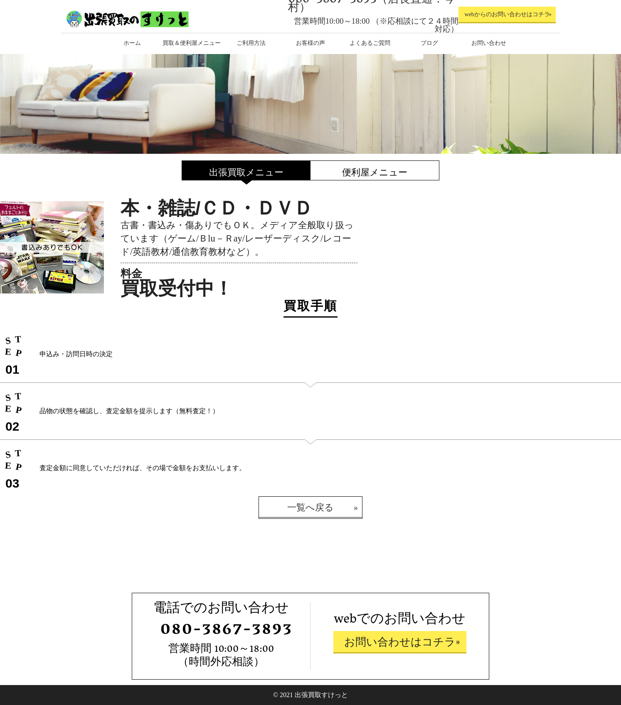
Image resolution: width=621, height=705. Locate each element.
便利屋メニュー (374, 172)
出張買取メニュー (246, 172)
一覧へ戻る (310, 507)
